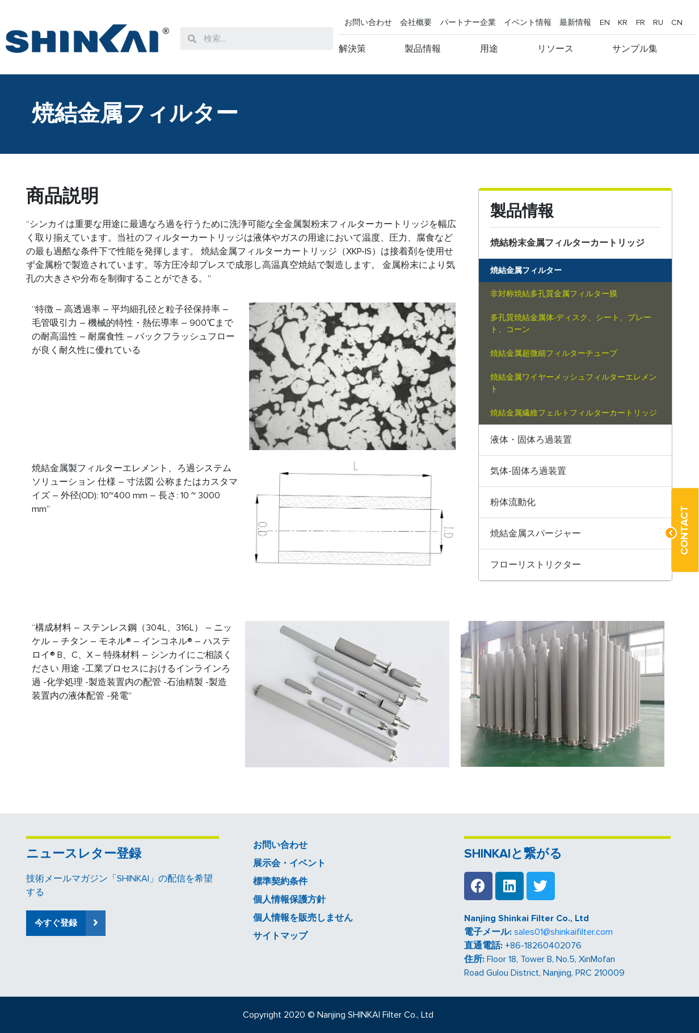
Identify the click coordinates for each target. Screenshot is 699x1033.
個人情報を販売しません (303, 917)
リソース (555, 48)
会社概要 (416, 22)
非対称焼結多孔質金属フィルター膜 (553, 294)
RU (658, 22)
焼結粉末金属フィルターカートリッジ (567, 243)
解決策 (352, 48)
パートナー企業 (468, 22)
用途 (489, 48)
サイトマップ (280, 936)
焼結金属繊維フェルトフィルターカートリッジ (573, 413)
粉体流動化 (513, 502)
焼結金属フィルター (526, 270)
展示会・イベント (289, 863)
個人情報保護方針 (289, 899)
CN (677, 22)
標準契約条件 (280, 881)
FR (640, 22)
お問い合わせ (368, 22)
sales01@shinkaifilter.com (563, 932)
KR (623, 22)
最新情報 (575, 22)
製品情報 (423, 48)
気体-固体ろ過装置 (528, 471)
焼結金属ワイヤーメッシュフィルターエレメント (573, 383)
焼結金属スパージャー (535, 533)
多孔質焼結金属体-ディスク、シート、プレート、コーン (570, 324)
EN (605, 22)
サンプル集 (635, 48)
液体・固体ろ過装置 (531, 440)
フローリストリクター (535, 564)
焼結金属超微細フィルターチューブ (553, 353)
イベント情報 (527, 22)
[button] (66, 923)
